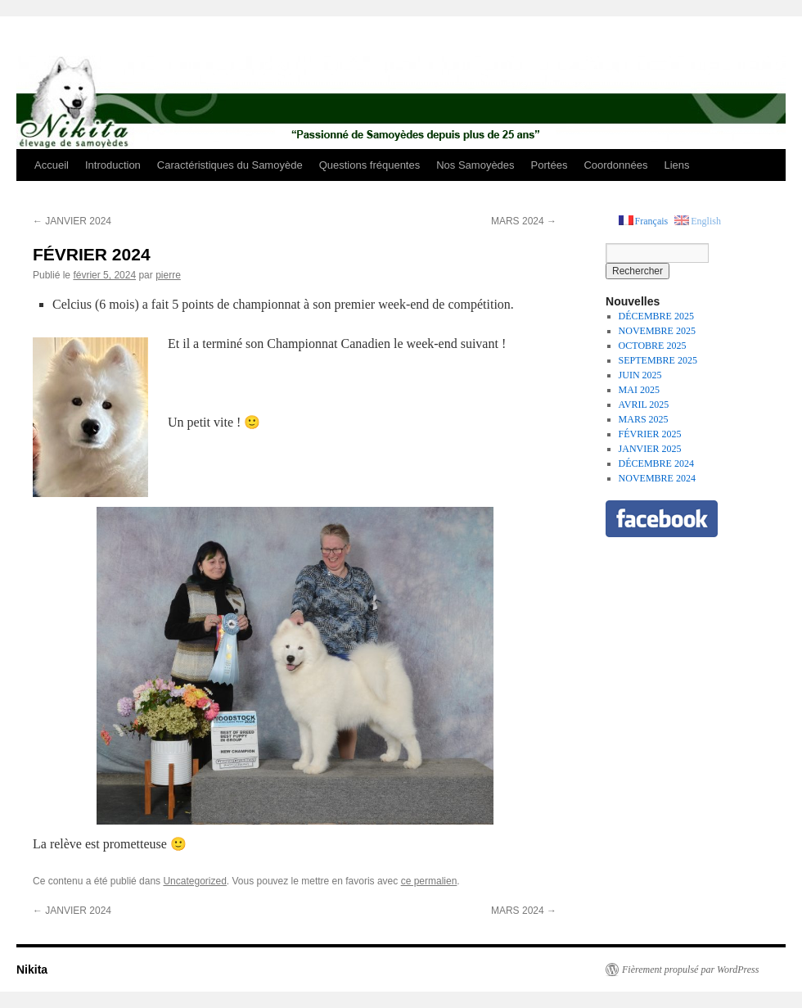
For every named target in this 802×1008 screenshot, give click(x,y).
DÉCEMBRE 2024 (656, 463)
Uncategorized (194, 881)
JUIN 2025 (640, 375)
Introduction (113, 165)
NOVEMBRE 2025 (657, 331)
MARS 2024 (523, 221)
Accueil (51, 165)
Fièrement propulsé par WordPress (690, 969)
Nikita (31, 969)
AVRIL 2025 (644, 404)
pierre (168, 275)
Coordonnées (615, 165)
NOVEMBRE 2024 (657, 478)
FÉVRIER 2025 (650, 434)
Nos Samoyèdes (475, 165)
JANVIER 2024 (72, 221)
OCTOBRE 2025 (653, 345)
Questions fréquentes (370, 165)
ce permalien (429, 881)
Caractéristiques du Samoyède (230, 165)
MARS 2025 (644, 419)
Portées (549, 165)
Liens (676, 165)
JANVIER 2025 (650, 448)
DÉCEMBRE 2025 (656, 316)
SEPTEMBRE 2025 (658, 360)
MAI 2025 (639, 390)
